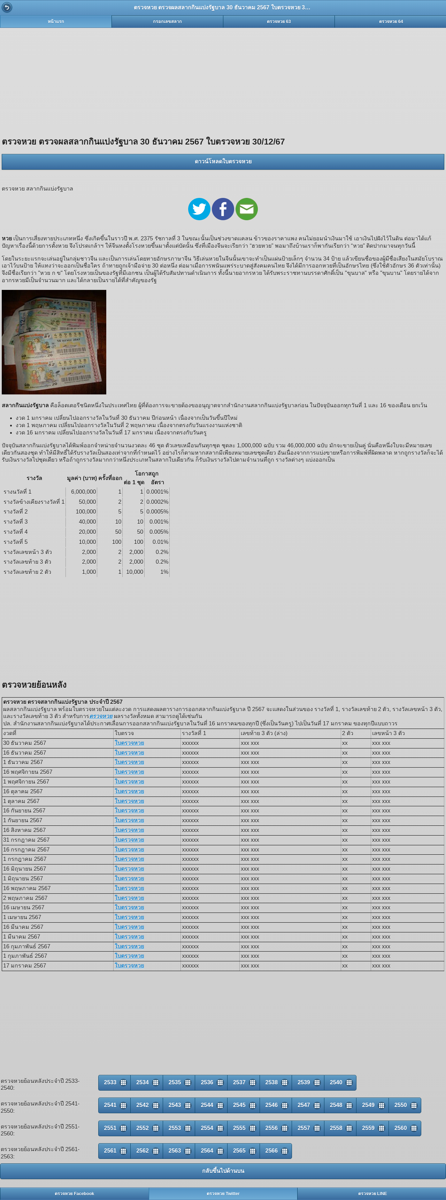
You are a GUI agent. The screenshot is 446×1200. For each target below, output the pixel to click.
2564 (207, 1151)
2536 (207, 1082)
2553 (175, 1128)
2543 (175, 1105)
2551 (110, 1128)
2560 (400, 1128)
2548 (336, 1105)
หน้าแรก (56, 21)
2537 (239, 1082)
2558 (336, 1128)
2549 (368, 1105)
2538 (272, 1082)
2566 (272, 1151)
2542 (142, 1105)
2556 (272, 1128)
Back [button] (7, 7)
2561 (110, 1151)
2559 (368, 1128)
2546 (272, 1105)
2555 (239, 1128)
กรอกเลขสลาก (167, 21)
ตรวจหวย (100, 716)
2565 (239, 1151)
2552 (142, 1128)
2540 (336, 1082)
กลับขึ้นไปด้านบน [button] (223, 1171)
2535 (175, 1082)
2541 (110, 1105)
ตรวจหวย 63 (279, 21)
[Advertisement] (223, 78)
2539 (304, 1082)
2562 (142, 1151)
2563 (175, 1151)
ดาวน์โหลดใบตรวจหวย (223, 161)
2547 (304, 1105)
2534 (142, 1082)
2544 (207, 1105)
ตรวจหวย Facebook (74, 1193)
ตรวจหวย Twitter (223, 1193)
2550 (400, 1105)
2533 (110, 1082)
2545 (239, 1105)
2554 (207, 1128)
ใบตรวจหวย (129, 743)
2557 (304, 1128)
